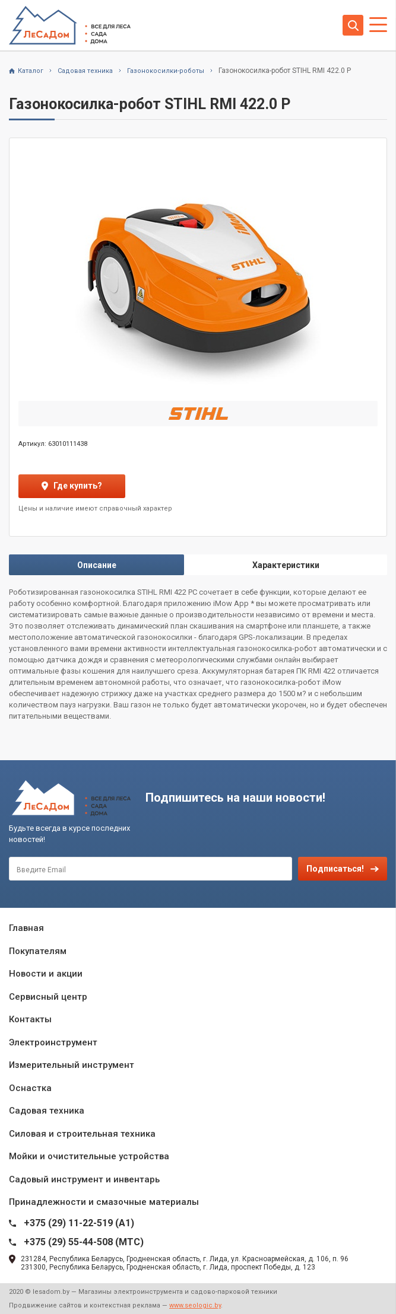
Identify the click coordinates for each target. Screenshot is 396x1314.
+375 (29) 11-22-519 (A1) (79, 1223)
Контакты (30, 1019)
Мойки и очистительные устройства (89, 1156)
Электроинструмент (53, 1042)
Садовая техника (46, 1110)
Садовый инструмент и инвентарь (84, 1179)
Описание (96, 565)
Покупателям (37, 951)
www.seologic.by (195, 1305)
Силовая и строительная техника (82, 1133)
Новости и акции (46, 973)
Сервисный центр (48, 996)
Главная (26, 928)
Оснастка (30, 1088)
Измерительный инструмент (71, 1065)
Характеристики (285, 565)
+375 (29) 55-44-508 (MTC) (84, 1242)
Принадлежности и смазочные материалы (104, 1202)
